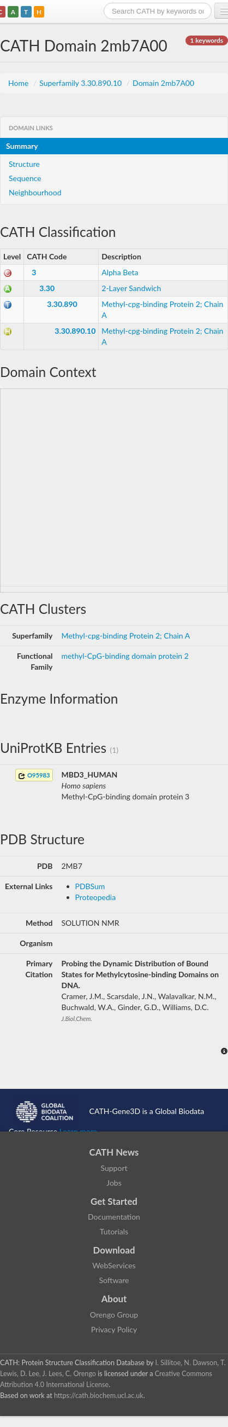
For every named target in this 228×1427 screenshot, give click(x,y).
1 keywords (206, 40)
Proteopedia (95, 897)
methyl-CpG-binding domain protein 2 (125, 655)
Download (114, 1250)
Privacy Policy (114, 1329)
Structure (24, 164)
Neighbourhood (35, 192)
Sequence (25, 178)
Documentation (114, 1216)
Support (113, 1168)
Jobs (114, 1182)
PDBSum (90, 886)
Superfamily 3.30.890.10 (81, 83)
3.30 (47, 288)
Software (114, 1280)
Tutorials (114, 1231)
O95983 (34, 775)
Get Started (114, 1201)
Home (19, 83)
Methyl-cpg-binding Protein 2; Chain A (126, 635)
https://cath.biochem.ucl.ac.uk (98, 1395)
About (114, 1298)
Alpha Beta (119, 272)
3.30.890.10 (75, 330)
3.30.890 (62, 304)
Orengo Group (114, 1314)
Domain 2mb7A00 (163, 83)
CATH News (114, 1152)
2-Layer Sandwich (131, 288)
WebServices (113, 1265)
